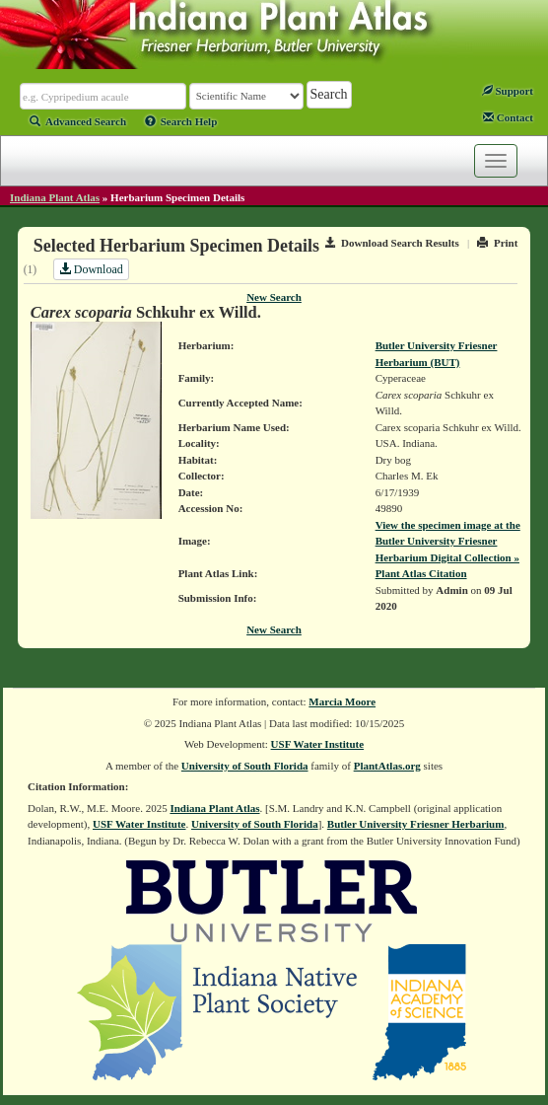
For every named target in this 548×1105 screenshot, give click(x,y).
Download (91, 269)
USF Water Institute (318, 744)
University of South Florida (244, 766)
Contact (508, 117)
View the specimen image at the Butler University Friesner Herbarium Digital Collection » (448, 541)
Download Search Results (392, 243)
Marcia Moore (342, 701)
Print (497, 243)
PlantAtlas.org (387, 766)
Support (507, 91)
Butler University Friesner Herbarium (416, 824)
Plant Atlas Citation (421, 573)
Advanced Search (78, 121)
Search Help (181, 121)
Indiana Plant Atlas (55, 197)
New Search (274, 297)
